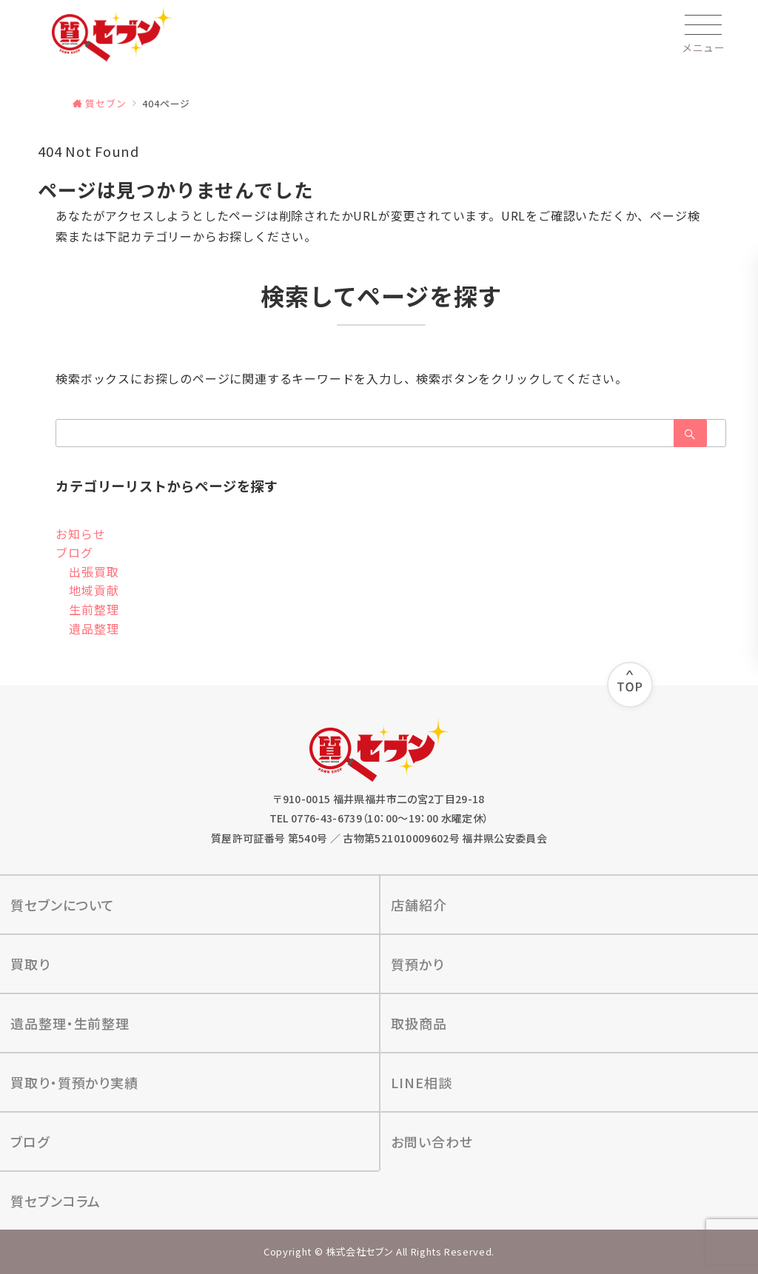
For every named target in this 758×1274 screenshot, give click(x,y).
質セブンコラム (55, 1200)
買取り (30, 963)
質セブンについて (62, 904)
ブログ (74, 552)
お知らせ (80, 534)
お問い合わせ (431, 1141)
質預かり (417, 963)
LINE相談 (421, 1082)
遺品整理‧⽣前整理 (70, 1023)
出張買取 (93, 571)
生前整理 (93, 609)
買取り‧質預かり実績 (74, 1082)
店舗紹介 (419, 904)
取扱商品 (419, 1023)
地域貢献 (93, 590)
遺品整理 (93, 628)
